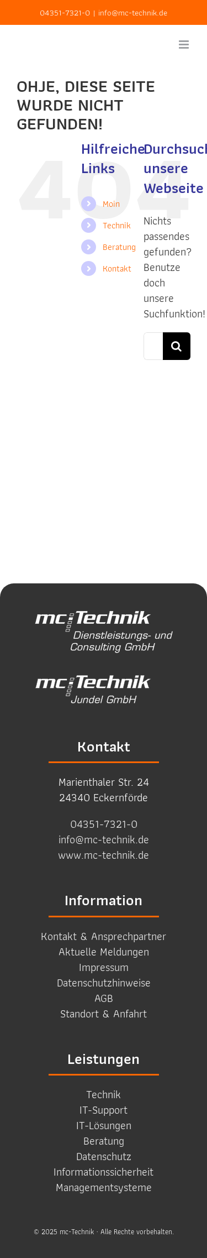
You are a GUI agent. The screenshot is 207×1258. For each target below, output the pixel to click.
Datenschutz (103, 1156)
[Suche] (176, 346)
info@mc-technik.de (132, 12)
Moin (111, 204)
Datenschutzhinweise (104, 982)
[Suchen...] (153, 346)
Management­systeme (104, 1187)
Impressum (104, 967)
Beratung (119, 247)
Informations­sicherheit (103, 1172)
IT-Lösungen (103, 1125)
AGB (103, 998)
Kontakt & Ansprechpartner (103, 936)
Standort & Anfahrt (103, 1013)
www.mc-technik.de (103, 855)
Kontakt (117, 268)
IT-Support (103, 1110)
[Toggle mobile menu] (184, 44)
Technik (117, 225)
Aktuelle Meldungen (104, 952)
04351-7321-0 (65, 12)
